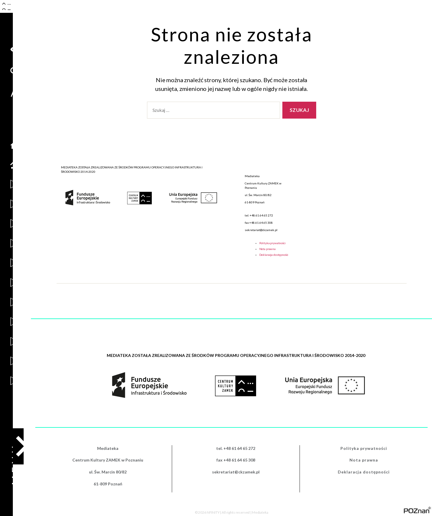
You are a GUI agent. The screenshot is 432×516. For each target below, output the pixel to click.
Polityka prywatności (272, 243)
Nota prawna (267, 249)
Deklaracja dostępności (273, 254)
